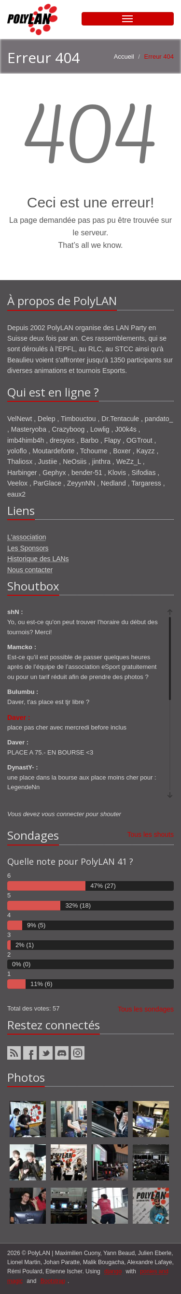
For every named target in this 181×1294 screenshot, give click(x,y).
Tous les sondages (146, 1009)
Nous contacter (30, 570)
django (113, 1271)
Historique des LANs (38, 559)
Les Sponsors (28, 548)
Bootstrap (53, 1281)
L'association (26, 537)
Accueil (124, 56)
